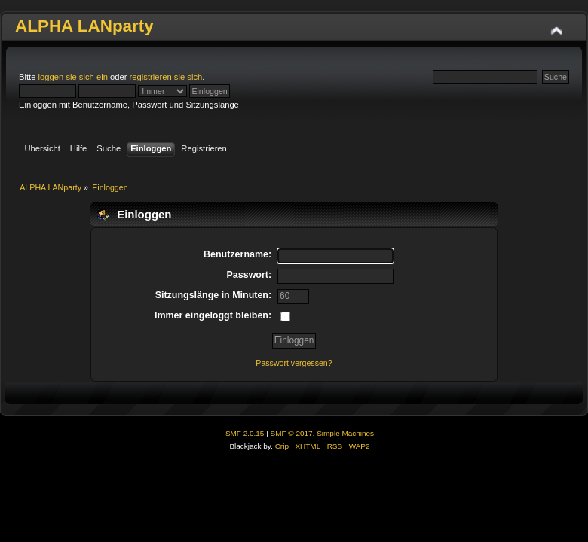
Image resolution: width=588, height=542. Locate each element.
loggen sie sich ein (73, 76)
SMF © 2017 (292, 433)
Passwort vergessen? (294, 362)
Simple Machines (345, 433)
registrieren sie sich (166, 76)
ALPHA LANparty (84, 26)
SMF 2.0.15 (245, 433)
